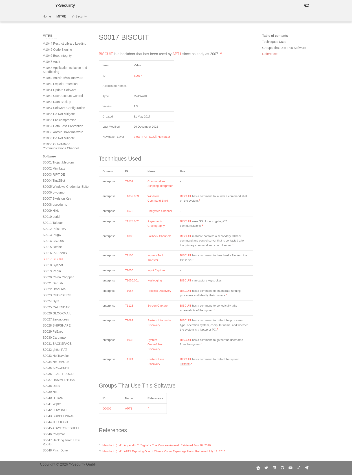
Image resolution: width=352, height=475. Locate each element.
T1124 (129, 359)
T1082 (129, 320)
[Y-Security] (45, 5)
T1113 (129, 305)
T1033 (129, 340)
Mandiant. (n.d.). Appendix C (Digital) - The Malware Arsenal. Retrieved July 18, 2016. (156, 445)
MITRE (61, 16)
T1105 (129, 255)
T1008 (129, 236)
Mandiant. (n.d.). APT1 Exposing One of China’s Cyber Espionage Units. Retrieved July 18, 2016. (164, 451)
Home (47, 16)
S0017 (138, 75)
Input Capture (156, 270)
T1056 (129, 270)
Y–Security (79, 16)
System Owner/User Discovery (155, 344)
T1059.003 (132, 196)
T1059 (129, 181)
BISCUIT (106, 54)
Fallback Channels (159, 236)
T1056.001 (132, 280)
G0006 (107, 408)
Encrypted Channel (159, 211)
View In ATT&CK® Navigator (152, 136)
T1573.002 (132, 221)
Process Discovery (159, 290)
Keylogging (154, 280)
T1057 (129, 290)
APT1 (176, 54)
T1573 (129, 211)
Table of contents (275, 35)
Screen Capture (157, 305)
